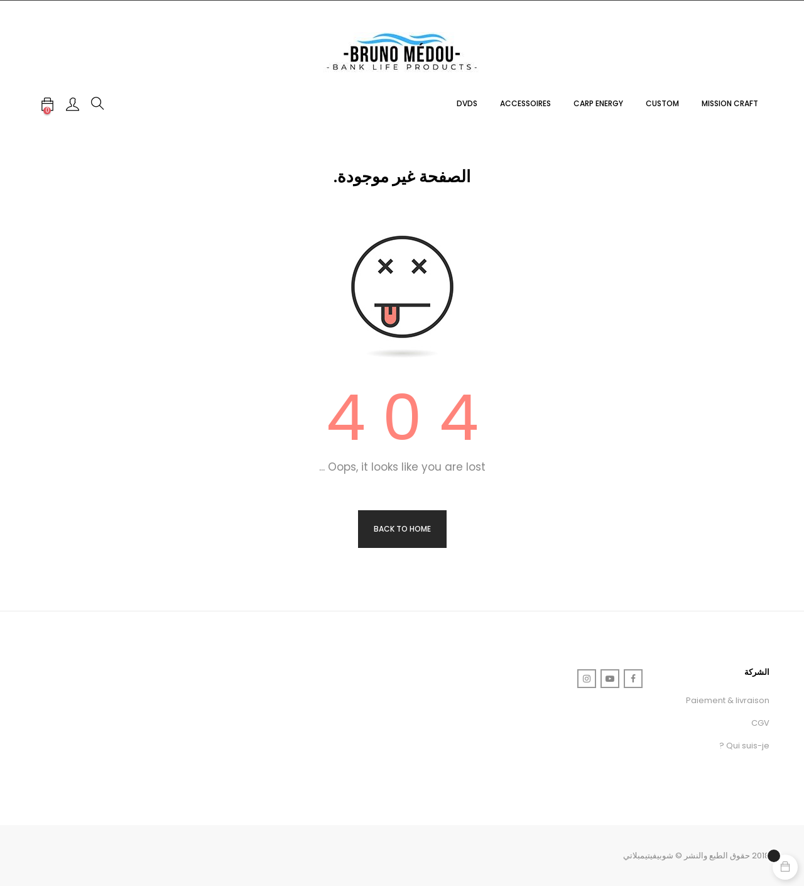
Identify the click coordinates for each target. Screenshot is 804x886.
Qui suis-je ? (744, 746)
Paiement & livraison (727, 700)
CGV (760, 723)
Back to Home (402, 528)
